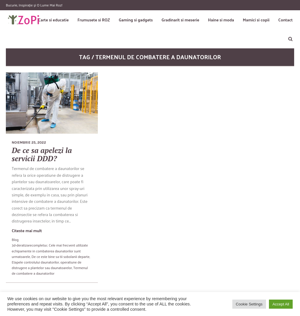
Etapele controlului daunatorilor (35, 262)
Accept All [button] (280, 304)
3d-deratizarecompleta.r (29, 245)
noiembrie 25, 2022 (29, 142)
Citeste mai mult (27, 230)
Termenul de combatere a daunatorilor (50, 270)
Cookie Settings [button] (249, 304)
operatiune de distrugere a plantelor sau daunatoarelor (46, 265)
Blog (15, 239)
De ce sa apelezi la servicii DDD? (42, 154)
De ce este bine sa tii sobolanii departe (60, 256)
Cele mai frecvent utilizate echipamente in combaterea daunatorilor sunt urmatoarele (50, 250)
